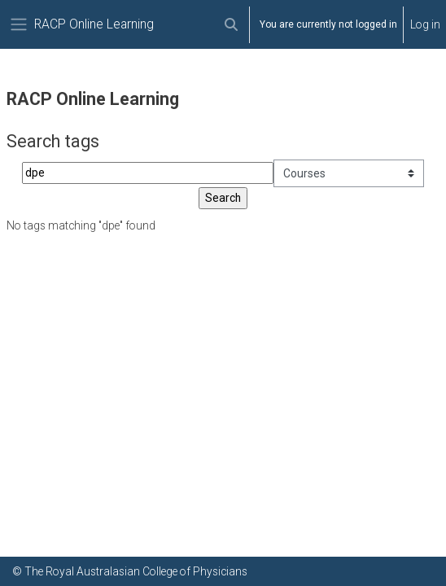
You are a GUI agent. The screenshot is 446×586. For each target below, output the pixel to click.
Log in (425, 24)
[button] (231, 24)
